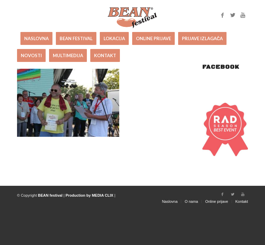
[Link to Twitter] (233, 15)
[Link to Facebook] (222, 15)
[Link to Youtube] (243, 15)
